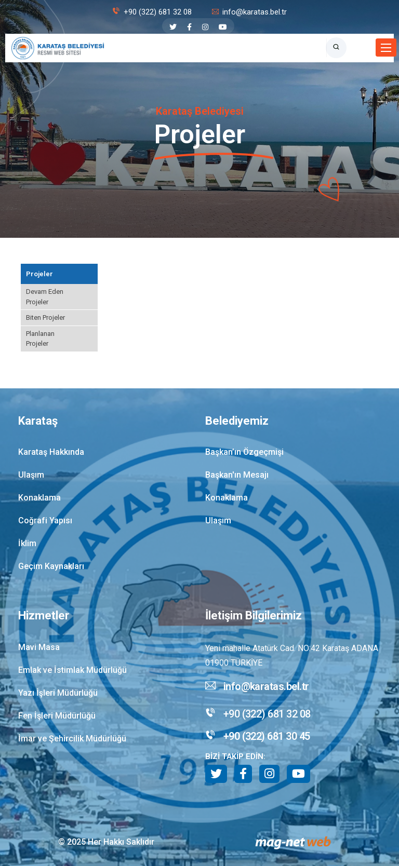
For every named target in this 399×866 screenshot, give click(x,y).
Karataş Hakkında (51, 452)
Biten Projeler (45, 317)
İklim (27, 543)
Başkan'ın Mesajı (237, 475)
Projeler (39, 274)
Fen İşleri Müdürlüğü (57, 716)
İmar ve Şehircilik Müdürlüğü (72, 738)
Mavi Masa (39, 647)
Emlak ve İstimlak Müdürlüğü (72, 670)
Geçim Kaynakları (51, 566)
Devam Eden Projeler (44, 297)
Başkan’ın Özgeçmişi (244, 452)
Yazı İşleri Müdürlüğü (58, 693)
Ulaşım (31, 475)
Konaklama (39, 498)
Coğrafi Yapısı (45, 520)
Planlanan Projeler (40, 339)
